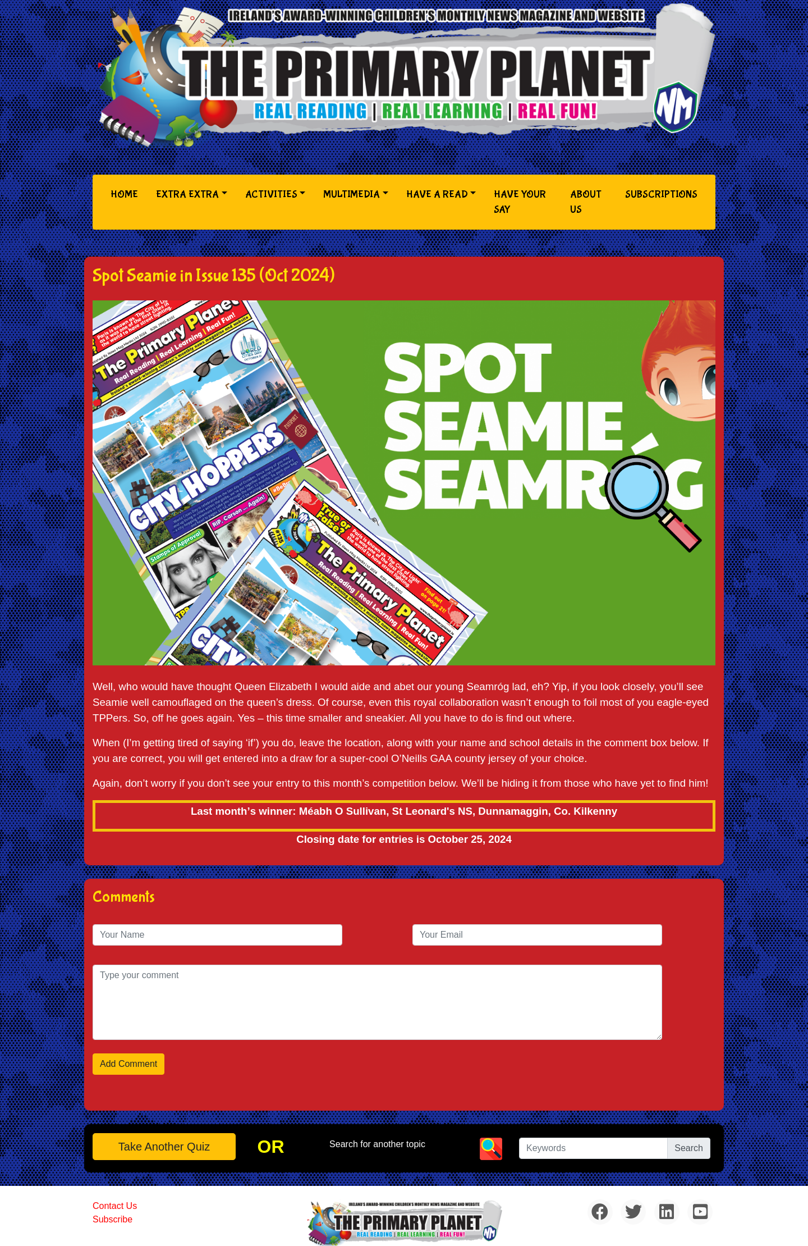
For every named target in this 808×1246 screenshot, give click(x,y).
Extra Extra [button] (187, 194)
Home (127, 193)
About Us (586, 202)
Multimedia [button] (351, 194)
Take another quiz (164, 1146)
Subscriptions (661, 194)
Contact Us (115, 1206)
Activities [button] (271, 194)
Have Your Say (520, 202)
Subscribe (112, 1219)
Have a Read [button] (437, 194)
